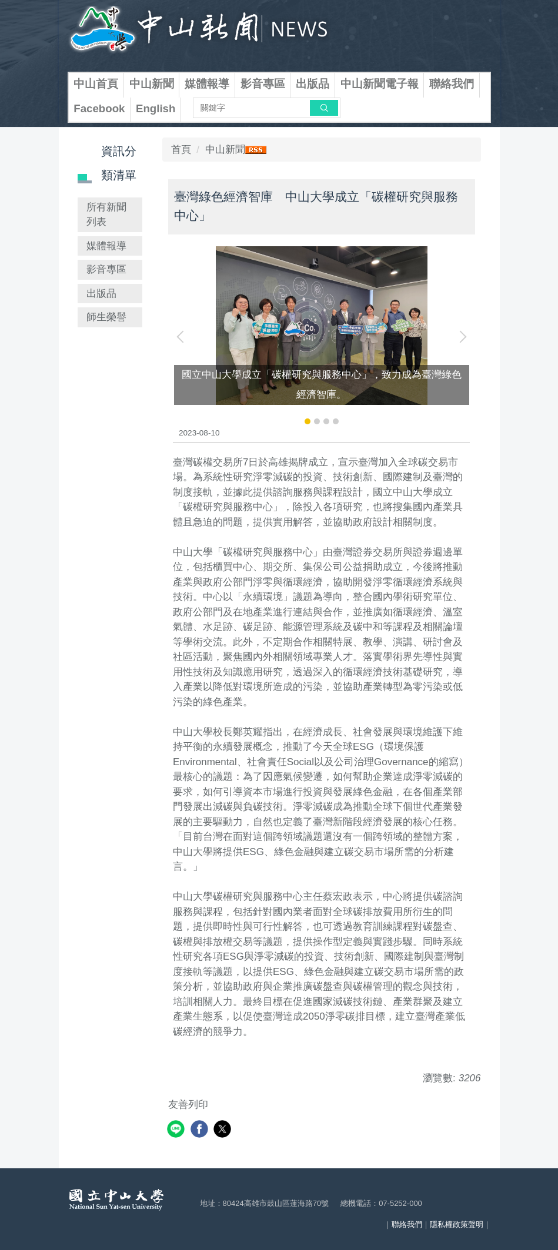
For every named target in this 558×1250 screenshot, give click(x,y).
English (156, 108)
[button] (183, 336)
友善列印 (188, 1104)
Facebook (99, 108)
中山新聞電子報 (379, 84)
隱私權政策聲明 (456, 1224)
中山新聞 (151, 84)
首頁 (181, 149)
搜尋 (324, 107)
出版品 (312, 84)
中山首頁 (95, 84)
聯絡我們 (451, 84)
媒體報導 (207, 84)
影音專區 (262, 84)
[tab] (307, 421)
